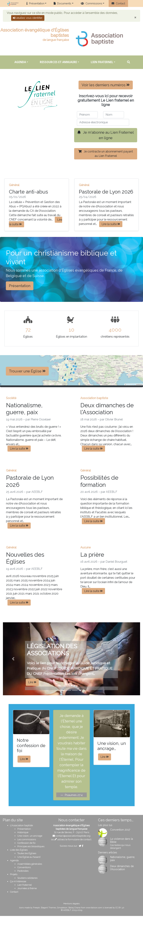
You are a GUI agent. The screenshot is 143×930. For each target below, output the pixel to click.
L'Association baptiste (21, 825)
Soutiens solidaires (27, 878)
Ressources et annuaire (58, 62)
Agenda (20, 62)
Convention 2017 (120, 829)
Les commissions (26, 839)
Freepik (36, 907)
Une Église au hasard (28, 857)
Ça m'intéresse (18, 881)
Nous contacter (71, 820)
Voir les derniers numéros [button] (106, 85)
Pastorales (22, 870)
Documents (62, 3)
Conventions (24, 867)
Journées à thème (27, 888)
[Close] (135, 17)
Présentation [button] (19, 286)
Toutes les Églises (26, 853)
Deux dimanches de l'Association (122, 868)
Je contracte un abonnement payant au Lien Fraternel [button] (105, 154)
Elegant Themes (48, 907)
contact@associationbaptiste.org (73, 835)
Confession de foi (26, 843)
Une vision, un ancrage (29, 835)
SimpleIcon (62, 907)
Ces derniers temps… (115, 820)
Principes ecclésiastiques (30, 846)
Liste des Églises (19, 849)
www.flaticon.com (94, 907)
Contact (118, 3)
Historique (22, 832)
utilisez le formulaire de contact (72, 839)
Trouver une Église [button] (27, 371)
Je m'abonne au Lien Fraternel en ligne (105, 135)
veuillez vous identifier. (28, 17)
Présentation (35, 3)
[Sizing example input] (87, 114)
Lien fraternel (102, 62)
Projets (13, 874)
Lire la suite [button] (35, 222)
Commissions (91, 3)
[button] (13, 658)
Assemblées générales (29, 864)
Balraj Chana (74, 907)
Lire (32, 682)
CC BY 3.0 (119, 907)
